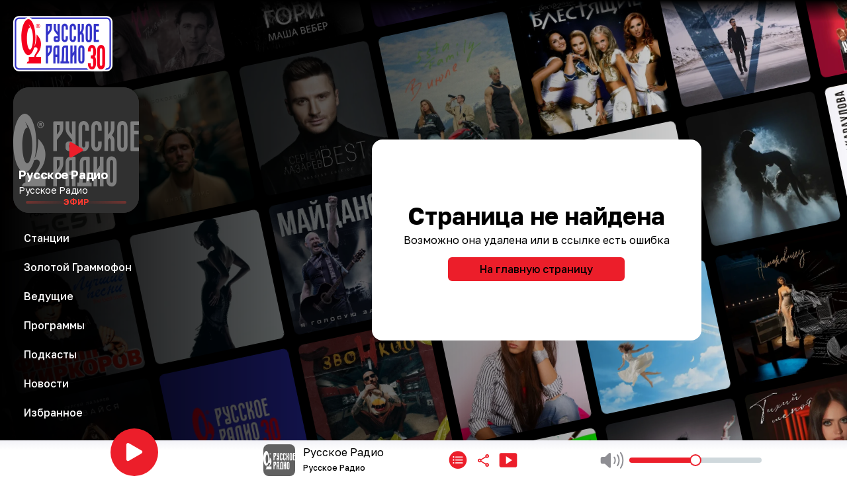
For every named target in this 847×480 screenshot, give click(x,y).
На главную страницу (536, 269)
